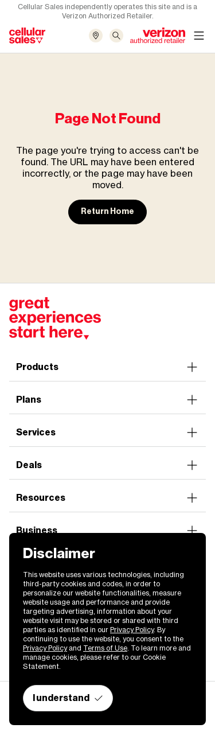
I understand (68, 697)
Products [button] (107, 367)
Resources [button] (107, 498)
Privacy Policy (132, 629)
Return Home (107, 211)
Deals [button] (107, 465)
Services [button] (107, 432)
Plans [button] (107, 400)
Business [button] (107, 531)
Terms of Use (105, 648)
